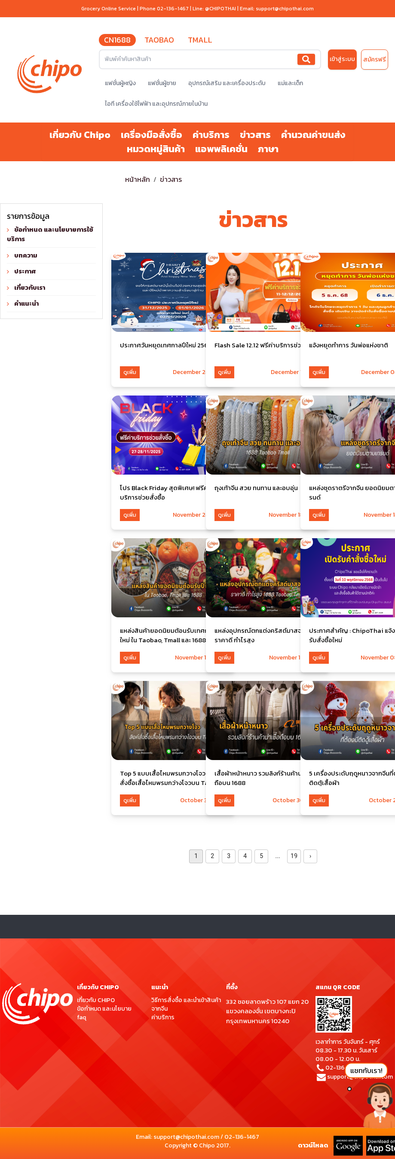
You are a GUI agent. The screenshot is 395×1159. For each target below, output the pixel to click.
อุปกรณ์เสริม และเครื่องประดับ (227, 83)
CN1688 (117, 40)
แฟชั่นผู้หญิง (120, 83)
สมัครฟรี (374, 59)
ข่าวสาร (255, 135)
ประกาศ (25, 271)
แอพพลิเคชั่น (221, 149)
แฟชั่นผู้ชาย (162, 83)
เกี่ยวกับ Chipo (79, 135)
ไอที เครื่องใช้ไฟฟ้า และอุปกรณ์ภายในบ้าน (156, 103)
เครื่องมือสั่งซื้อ (151, 135)
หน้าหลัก (137, 179)
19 (294, 855)
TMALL (200, 40)
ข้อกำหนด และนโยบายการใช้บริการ (50, 234)
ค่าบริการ (211, 135)
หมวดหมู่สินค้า (156, 149)
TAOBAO (159, 40)
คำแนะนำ (26, 303)
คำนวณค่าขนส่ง (313, 135)
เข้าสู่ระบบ (342, 59)
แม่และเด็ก (290, 83)
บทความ (25, 255)
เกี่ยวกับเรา (29, 287)
